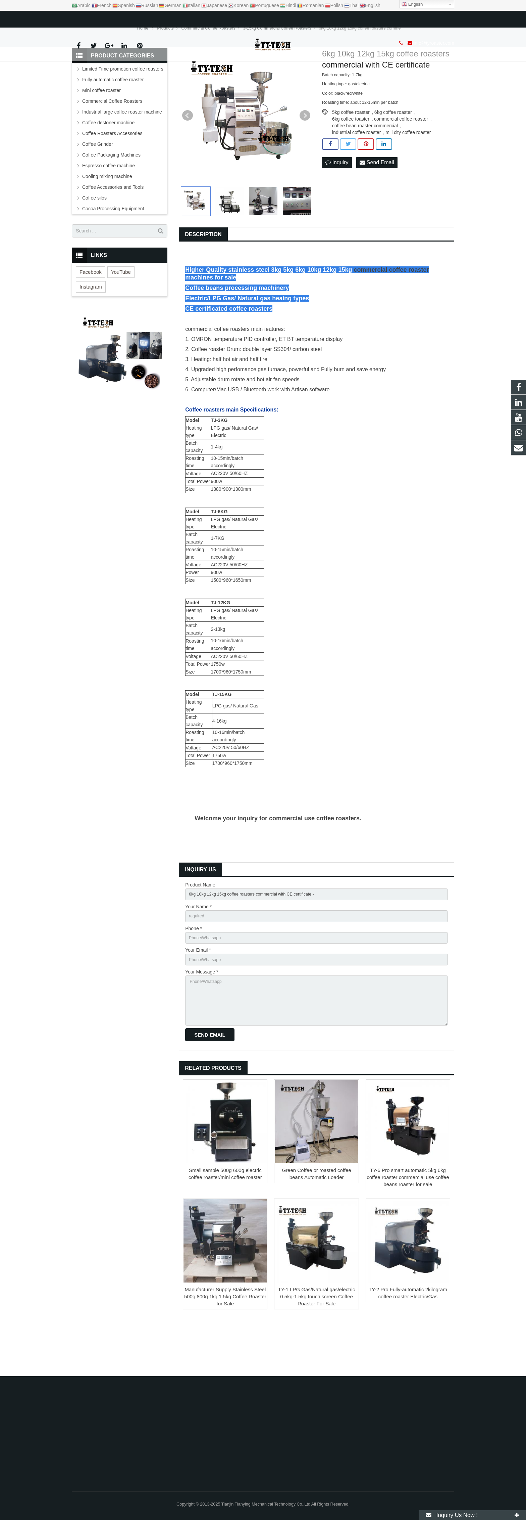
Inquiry (336, 203)
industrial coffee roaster (356, 173)
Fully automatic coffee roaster (113, 120)
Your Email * (198, 995)
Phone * (193, 971)
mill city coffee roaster (408, 173)
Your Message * (201, 1018)
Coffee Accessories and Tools (113, 227)
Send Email (377, 203)
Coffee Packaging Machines (111, 195)
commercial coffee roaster (401, 159)
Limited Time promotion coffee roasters (122, 109)
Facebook (91, 312)
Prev (187, 155)
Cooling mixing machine (107, 216)
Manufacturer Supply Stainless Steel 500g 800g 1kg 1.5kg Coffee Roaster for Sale (225, 1349)
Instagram (91, 327)
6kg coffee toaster (350, 159)
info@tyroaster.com (106, 17)
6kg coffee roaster (393, 153)
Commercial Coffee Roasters (112, 141)
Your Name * (198, 948)
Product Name (200, 925)
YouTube (121, 312)
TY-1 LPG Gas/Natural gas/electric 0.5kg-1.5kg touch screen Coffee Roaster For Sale (316, 1349)
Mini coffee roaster (101, 130)
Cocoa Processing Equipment (113, 249)
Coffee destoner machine (108, 163)
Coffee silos (94, 238)
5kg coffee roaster (351, 153)
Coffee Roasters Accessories (112, 173)
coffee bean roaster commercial (365, 166)
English (412, 4)
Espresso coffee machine (108, 206)
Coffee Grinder (97, 184)
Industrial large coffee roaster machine (122, 152)
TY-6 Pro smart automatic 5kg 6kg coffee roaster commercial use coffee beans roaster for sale (408, 1230)
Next (305, 155)
